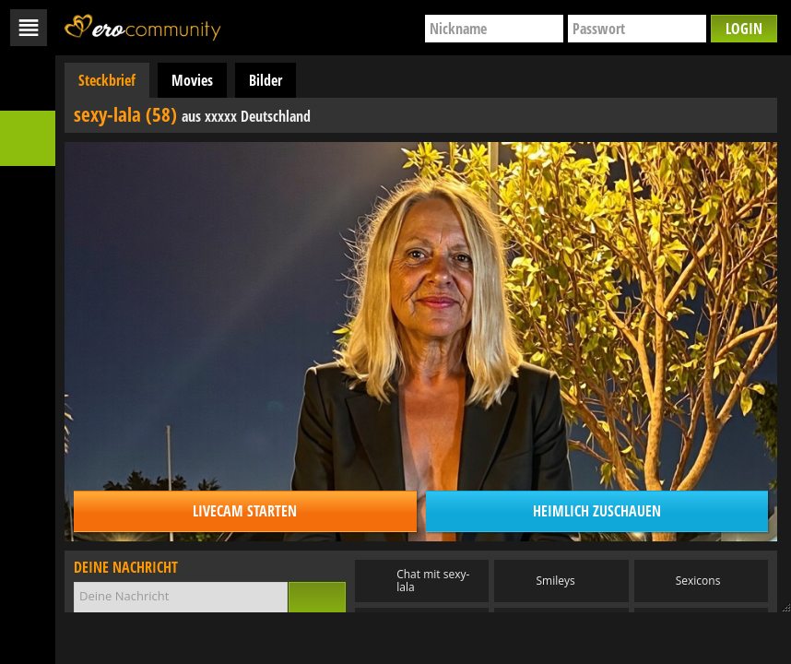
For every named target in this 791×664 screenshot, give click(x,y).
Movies (192, 80)
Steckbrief (107, 80)
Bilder (265, 80)
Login (744, 28)
